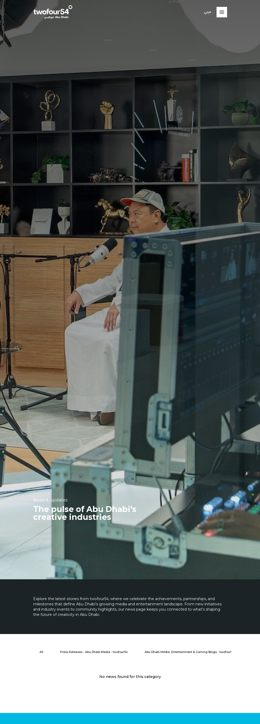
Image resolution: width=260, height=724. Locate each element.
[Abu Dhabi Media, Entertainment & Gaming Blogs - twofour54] (189, 652)
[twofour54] (53, 12)
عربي (207, 12)
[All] (41, 652)
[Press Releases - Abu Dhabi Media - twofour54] (94, 652)
